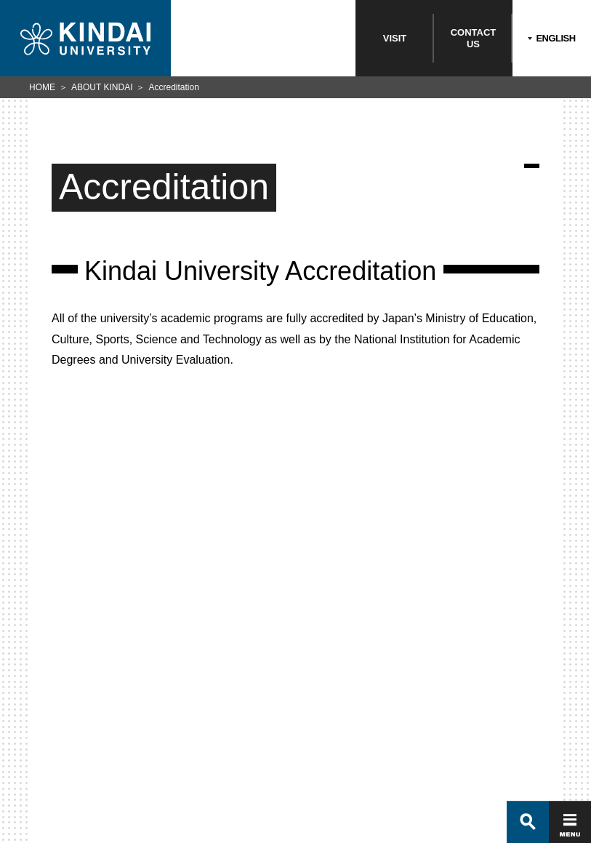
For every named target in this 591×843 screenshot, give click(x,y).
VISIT (395, 38)
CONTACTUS (473, 38)
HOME (42, 87)
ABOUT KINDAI (101, 87)
